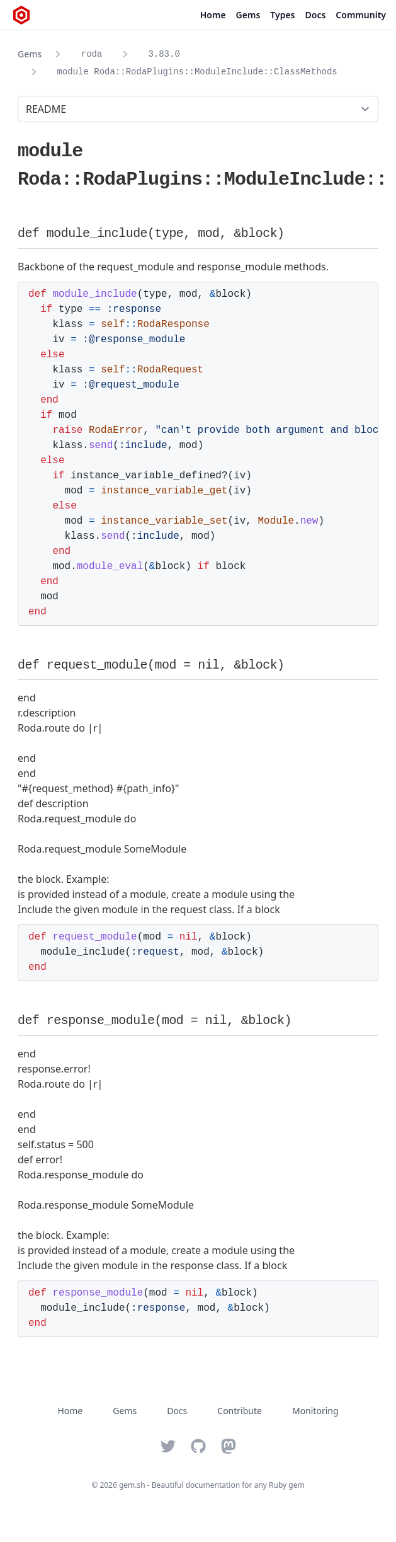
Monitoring (315, 1411)
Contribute (239, 1411)
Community (361, 15)
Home (213, 15)
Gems (248, 15)
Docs (315, 15)
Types (282, 15)
